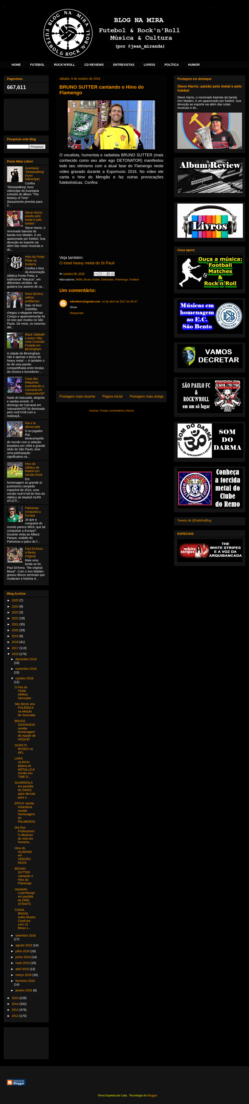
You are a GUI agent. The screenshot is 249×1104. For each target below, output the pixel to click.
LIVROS (149, 64)
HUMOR (194, 64)
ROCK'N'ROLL (64, 64)
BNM (79, 279)
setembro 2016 (25, 935)
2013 (15, 1009)
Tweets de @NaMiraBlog (194, 520)
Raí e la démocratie (32, 425)
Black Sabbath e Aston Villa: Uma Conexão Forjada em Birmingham (35, 342)
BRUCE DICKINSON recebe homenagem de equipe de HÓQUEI (25, 730)
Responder (77, 313)
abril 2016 (22, 969)
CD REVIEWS (94, 64)
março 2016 (23, 975)
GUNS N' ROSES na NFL (24, 748)
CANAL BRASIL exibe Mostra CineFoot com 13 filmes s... (25, 919)
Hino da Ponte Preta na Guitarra (35, 260)
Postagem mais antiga (146, 396)
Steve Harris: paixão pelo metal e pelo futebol (34, 218)
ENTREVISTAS (123, 64)
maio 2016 (22, 963)
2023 (15, 612)
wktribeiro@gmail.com (85, 301)
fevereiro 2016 (25, 980)
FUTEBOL (37, 64)
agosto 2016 (24, 945)
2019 (15, 636)
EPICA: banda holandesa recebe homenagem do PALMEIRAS (25, 812)
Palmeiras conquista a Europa (33, 511)
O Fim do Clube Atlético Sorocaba (23, 692)
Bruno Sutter (92, 279)
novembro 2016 (25, 668)
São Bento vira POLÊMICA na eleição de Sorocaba (25, 709)
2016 (15, 654)
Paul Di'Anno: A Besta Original (34, 552)
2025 (15, 600)
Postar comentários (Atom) (117, 410)
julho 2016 (22, 951)
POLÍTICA (171, 64)
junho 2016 (23, 957)
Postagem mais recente (77, 396)
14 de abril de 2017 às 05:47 (120, 301)
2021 (15, 624)
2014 (15, 1004)
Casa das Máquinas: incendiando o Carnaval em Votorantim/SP (35, 386)
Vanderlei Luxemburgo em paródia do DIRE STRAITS (25, 897)
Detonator (107, 279)
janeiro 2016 (24, 990)
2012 (15, 1016)
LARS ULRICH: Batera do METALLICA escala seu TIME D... (25, 767)
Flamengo (121, 279)
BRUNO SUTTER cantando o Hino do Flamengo (24, 876)
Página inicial (112, 396)
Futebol (134, 279)
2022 (15, 618)
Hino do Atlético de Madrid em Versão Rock (33, 469)
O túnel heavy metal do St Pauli (86, 263)
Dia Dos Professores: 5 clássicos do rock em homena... (25, 835)
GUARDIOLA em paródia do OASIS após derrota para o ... (25, 790)
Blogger (152, 1095)
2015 (15, 998)
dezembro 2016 (25, 659)
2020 (15, 630)
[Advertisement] (26, 113)
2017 (15, 648)
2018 (15, 642)
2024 (15, 606)
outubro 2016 (24, 678)
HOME (16, 64)
